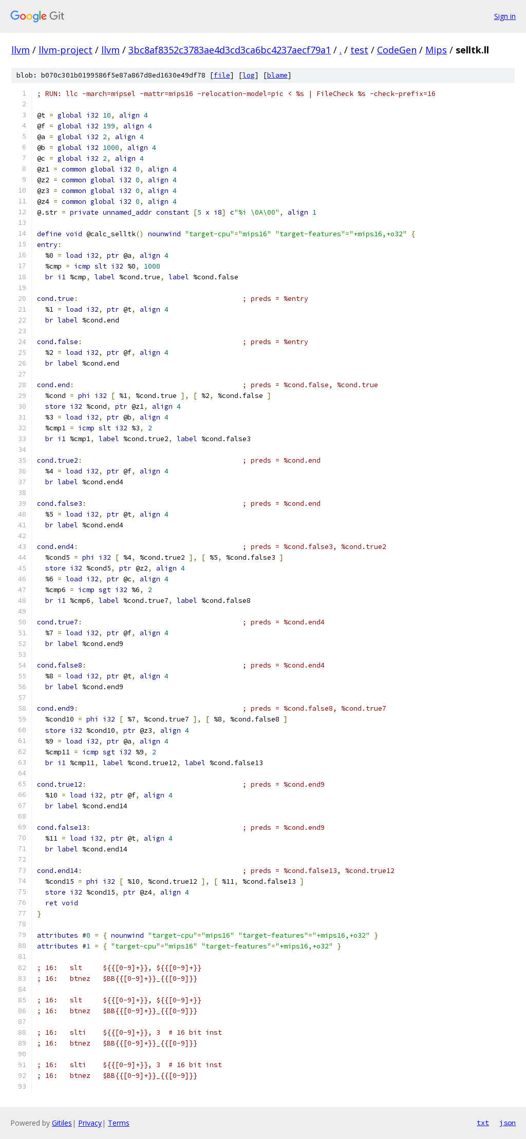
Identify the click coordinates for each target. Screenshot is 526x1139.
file (222, 75)
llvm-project (65, 50)
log (248, 75)
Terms (118, 1123)
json (507, 1122)
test (359, 50)
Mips (436, 50)
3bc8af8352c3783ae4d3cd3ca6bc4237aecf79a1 (229, 50)
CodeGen (397, 50)
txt (483, 1122)
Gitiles (62, 1123)
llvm (20, 50)
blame (277, 75)
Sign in (505, 16)
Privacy (90, 1123)
